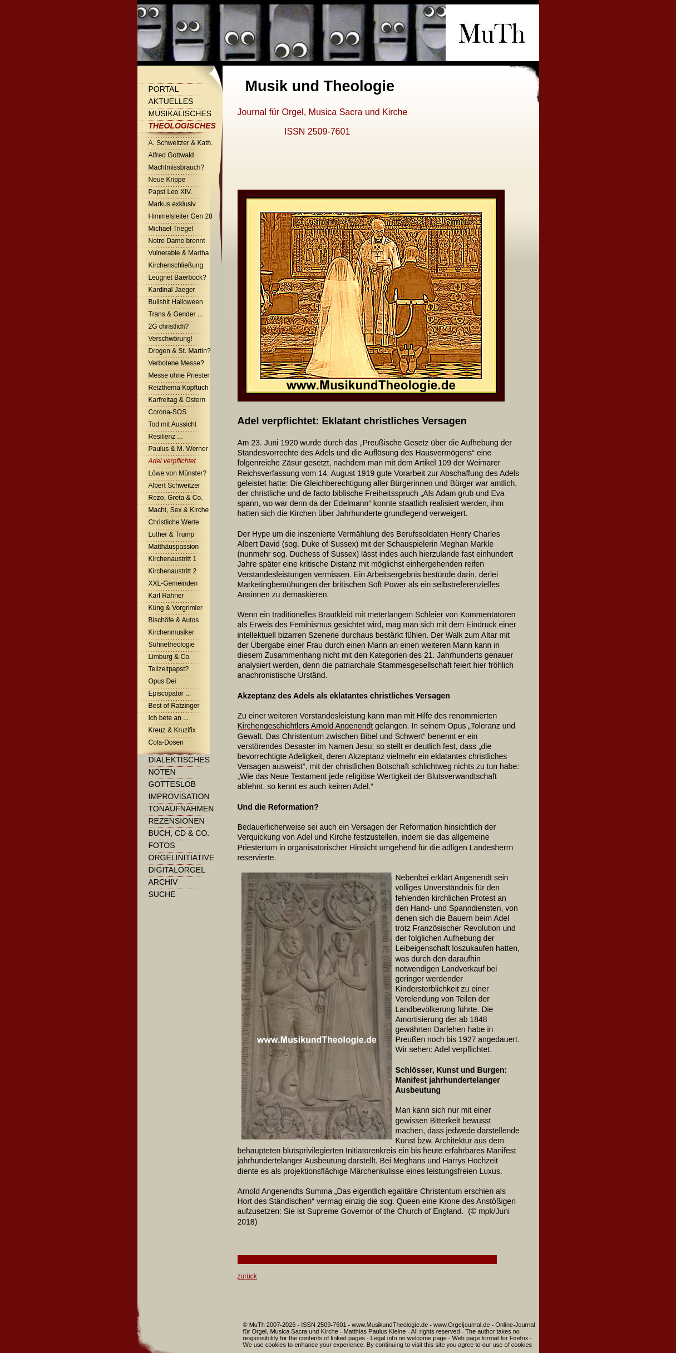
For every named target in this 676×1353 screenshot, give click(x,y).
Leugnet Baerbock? (177, 277)
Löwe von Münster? (178, 473)
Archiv (163, 882)
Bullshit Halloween (176, 302)
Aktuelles (171, 101)
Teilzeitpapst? (169, 669)
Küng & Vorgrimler (176, 608)
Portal (164, 89)
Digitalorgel (177, 869)
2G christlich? (169, 326)
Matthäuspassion (174, 547)
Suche (162, 894)
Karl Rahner (166, 595)
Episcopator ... (170, 693)
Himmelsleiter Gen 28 (181, 216)
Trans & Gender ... (176, 314)
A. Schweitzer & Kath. (181, 143)
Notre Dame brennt (177, 241)
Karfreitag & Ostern (177, 400)
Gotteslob (172, 784)
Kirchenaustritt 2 (173, 571)
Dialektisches (179, 759)
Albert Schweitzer (174, 485)
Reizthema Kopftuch (179, 387)
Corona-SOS (168, 412)
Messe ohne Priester (179, 375)
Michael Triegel (171, 228)
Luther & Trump (172, 534)
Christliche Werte (174, 522)
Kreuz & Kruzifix (172, 730)
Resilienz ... (166, 436)
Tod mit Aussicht (173, 424)
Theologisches (182, 125)
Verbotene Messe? (176, 363)
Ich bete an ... (169, 718)
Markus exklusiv (172, 204)
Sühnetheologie (172, 644)
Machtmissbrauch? (177, 167)
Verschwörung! (171, 339)
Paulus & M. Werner (178, 449)
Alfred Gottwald (171, 155)
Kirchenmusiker (172, 632)
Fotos (162, 845)
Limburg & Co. (170, 657)
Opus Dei (162, 681)
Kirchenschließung (176, 265)
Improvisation (179, 796)
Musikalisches (180, 113)
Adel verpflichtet (172, 461)
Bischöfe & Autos (174, 620)
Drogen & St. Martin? (180, 351)
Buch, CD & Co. (179, 833)
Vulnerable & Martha (179, 253)
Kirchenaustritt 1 (173, 559)
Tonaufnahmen (181, 808)
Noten (162, 771)
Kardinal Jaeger (172, 290)
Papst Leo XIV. (171, 192)
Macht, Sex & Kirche (179, 510)
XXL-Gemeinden (173, 583)
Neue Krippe (167, 180)
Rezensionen (177, 820)
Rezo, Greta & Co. (176, 498)
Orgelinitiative (182, 857)
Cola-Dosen (166, 742)
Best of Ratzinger (174, 706)
